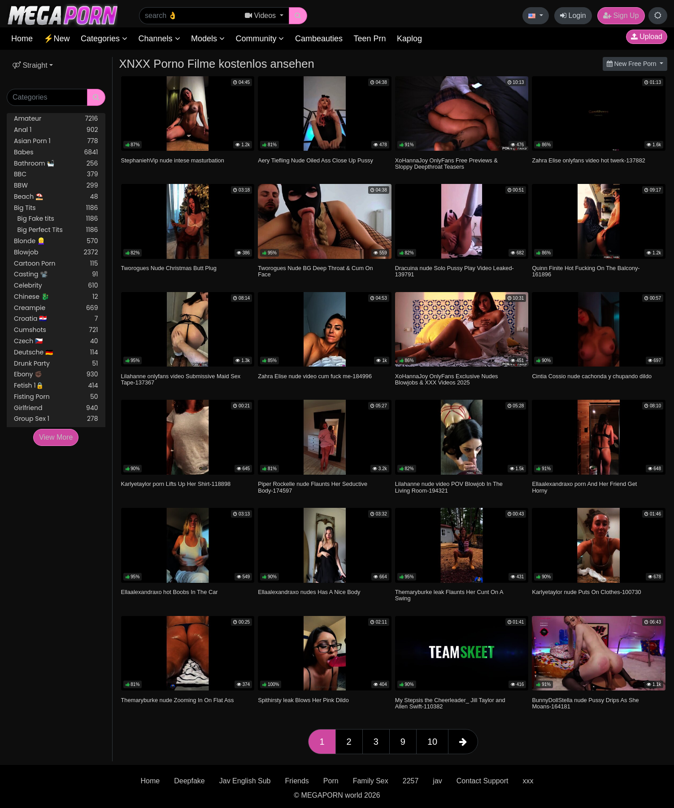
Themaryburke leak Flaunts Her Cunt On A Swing (449, 595)
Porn (331, 781)
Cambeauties (319, 38)
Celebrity (56, 285)
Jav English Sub (245, 781)
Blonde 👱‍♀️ (56, 241)
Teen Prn (369, 38)
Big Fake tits (56, 218)
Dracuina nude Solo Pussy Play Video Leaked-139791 (454, 271)
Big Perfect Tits (56, 230)
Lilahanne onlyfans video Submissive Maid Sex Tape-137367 (181, 379)
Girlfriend (56, 408)
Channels (159, 38)
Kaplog (409, 38)
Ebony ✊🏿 (56, 374)
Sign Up (621, 15)
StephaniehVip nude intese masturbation (172, 160)
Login (573, 15)
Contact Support (483, 781)
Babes (56, 152)
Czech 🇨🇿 (56, 341)
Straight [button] (30, 65)
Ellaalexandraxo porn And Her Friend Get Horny (584, 487)
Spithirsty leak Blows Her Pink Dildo (303, 700)
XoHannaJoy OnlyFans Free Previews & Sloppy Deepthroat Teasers (446, 163)
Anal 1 (56, 130)
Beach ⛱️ (56, 196)
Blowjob (56, 252)
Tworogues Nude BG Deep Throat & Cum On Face (315, 271)
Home (22, 38)
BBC (56, 174)
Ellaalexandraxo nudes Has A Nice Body (309, 592)
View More (56, 437)
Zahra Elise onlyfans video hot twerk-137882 (588, 160)
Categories (104, 38)
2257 (411, 781)
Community (259, 38)
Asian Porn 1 (56, 141)
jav (437, 781)
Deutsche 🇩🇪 (56, 352)
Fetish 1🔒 (56, 385)
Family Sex (370, 781)
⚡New (56, 38)
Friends (297, 781)
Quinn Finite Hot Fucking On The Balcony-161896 (585, 271)
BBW (56, 185)
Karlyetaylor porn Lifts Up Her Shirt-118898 (176, 483)
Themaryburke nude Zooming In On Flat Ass (177, 700)
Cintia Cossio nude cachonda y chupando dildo (592, 376)
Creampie (56, 308)
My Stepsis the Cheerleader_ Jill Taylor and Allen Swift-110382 (450, 703)
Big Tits (56, 208)
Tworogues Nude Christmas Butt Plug (169, 268)
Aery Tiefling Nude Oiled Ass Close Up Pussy (315, 160)
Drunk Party (56, 363)
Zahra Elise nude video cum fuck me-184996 (315, 376)
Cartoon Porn (56, 263)
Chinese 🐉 (56, 296)
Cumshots (56, 330)
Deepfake (189, 781)
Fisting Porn (56, 397)
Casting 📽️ (56, 274)
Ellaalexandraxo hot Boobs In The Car (169, 592)
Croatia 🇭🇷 (56, 318)
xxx (527, 781)
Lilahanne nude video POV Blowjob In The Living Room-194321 (449, 487)
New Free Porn (632, 63)
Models (208, 38)
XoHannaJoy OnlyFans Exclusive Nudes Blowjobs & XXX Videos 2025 (446, 379)
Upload (646, 36)
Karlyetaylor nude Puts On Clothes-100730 (586, 592)
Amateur (56, 118)
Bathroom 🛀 (56, 163)
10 (432, 742)
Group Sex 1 (56, 419)
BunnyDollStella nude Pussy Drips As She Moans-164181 (585, 703)
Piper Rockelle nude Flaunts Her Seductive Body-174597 (312, 487)
